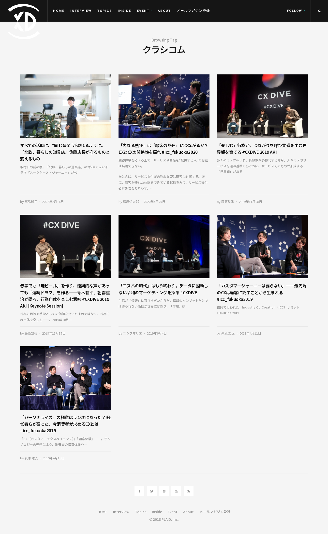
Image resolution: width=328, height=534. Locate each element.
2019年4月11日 (250, 333)
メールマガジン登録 (193, 11)
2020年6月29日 (154, 201)
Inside (124, 11)
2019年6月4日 (157, 333)
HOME (58, 11)
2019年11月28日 (250, 201)
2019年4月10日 (53, 458)
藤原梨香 (227, 201)
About (164, 11)
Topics (104, 11)
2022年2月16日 (53, 201)
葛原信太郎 (131, 201)
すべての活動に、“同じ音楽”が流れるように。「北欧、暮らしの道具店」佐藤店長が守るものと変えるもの (65, 152)
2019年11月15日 (53, 333)
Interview (80, 11)
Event (143, 11)
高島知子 (31, 201)
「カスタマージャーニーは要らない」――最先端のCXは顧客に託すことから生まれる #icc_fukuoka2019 (261, 292)
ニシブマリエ (132, 333)
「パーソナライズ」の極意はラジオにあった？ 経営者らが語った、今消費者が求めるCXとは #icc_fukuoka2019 (65, 424)
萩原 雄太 (228, 333)
